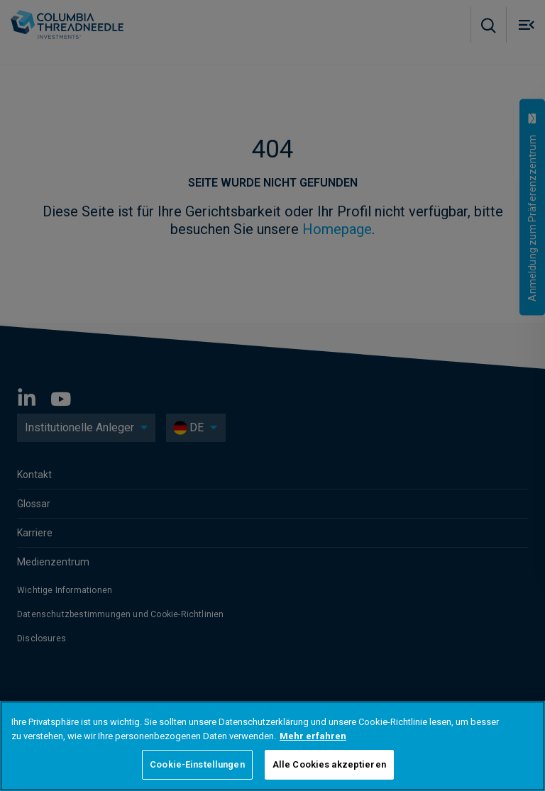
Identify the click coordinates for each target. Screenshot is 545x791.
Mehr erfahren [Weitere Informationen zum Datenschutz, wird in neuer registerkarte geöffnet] (313, 736)
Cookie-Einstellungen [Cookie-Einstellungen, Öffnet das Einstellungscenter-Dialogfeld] (197, 764)
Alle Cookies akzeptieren (329, 764)
